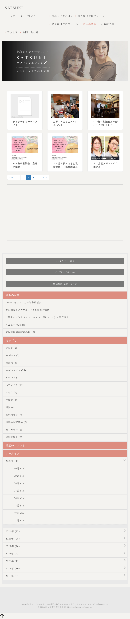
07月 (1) (15, 490)
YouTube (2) (13, 355)
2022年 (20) (13, 546)
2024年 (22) (13, 531)
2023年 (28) (13, 538)
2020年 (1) (12, 561)
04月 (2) (15, 498)
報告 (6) (10, 407)
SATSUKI (14, 8)
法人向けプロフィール (65, 24)
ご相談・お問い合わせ (65, 284)
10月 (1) (15, 468)
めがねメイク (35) (16, 370)
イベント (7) (13, 377)
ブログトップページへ (65, 272)
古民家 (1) (11, 400)
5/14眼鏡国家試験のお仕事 (20, 332)
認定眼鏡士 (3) (14, 437)
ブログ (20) (12, 348)
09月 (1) (15, 476)
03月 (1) (15, 505)
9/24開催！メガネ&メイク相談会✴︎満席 (27, 310)
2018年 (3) (12, 576)
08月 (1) (15, 483)
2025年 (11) (13, 461)
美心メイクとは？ (62, 16)
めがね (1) (11, 363)
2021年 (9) (12, 553)
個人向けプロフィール (91, 16)
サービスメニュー (33, 16)
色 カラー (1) (14, 430)
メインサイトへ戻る (65, 261)
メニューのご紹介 (15, 325)
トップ (11, 16)
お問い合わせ (30, 32)
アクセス (12, 32)
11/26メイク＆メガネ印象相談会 (24, 302)
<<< (11, 177)
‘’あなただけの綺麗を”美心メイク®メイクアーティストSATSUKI (64, 604)
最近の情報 (89, 24)
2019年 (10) (13, 568)
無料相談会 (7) (14, 415)
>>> (45, 177)
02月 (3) (15, 513)
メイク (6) (11, 392)
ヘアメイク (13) (15, 385)
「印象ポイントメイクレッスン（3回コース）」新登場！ (37, 317)
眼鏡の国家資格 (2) (16, 422)
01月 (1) (15, 520)
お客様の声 (107, 24)
